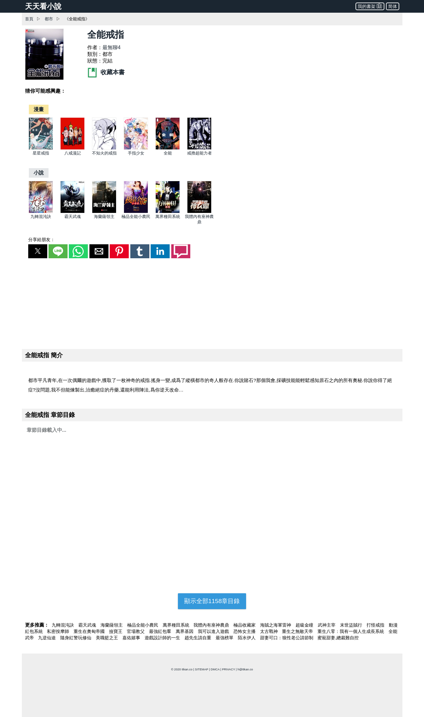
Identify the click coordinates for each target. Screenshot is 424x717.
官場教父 (136, 631)
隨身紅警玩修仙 (76, 637)
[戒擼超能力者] (199, 148)
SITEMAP (201, 669)
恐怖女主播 (245, 631)
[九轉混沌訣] (41, 211)
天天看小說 (43, 6)
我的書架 (370, 6)
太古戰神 (269, 631)
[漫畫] (39, 109)
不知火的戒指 (104, 153)
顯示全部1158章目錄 (212, 601)
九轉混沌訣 (40, 216)
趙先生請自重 (198, 637)
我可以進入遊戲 (214, 631)
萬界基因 (185, 631)
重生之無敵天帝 (298, 631)
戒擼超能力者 (199, 153)
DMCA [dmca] (215, 669)
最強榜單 (225, 637)
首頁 (29, 18)
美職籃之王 (107, 637)
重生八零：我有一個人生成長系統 (351, 631)
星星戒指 (41, 153)
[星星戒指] (41, 148)
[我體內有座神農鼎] (199, 211)
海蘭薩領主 (104, 216)
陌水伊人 (247, 637)
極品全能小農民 (135, 216)
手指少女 (136, 153)
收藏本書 (106, 72)
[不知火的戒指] (104, 148)
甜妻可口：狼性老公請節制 (287, 637)
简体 (392, 6)
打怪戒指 (376, 625)
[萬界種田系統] (167, 211)
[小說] (39, 172)
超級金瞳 (305, 625)
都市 (49, 18)
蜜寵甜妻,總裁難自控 (338, 637)
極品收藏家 (245, 625)
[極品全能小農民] (136, 211)
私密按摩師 (58, 631)
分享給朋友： (41, 239)
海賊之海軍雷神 (276, 625)
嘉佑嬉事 (131, 637)
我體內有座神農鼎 (211, 625)
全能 (168, 153)
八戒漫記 (72, 153)
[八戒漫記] (72, 148)
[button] (37, 251)
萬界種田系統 (167, 216)
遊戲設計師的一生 (163, 637)
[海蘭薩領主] (104, 211)
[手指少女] (136, 148)
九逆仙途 (47, 637)
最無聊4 (111, 47)
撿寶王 (116, 631)
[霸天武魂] (72, 211)
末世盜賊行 (351, 625)
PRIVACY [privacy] (228, 669)
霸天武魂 (72, 216)
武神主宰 (327, 625)
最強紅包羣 (161, 631)
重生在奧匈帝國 (90, 631)
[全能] (167, 148)
